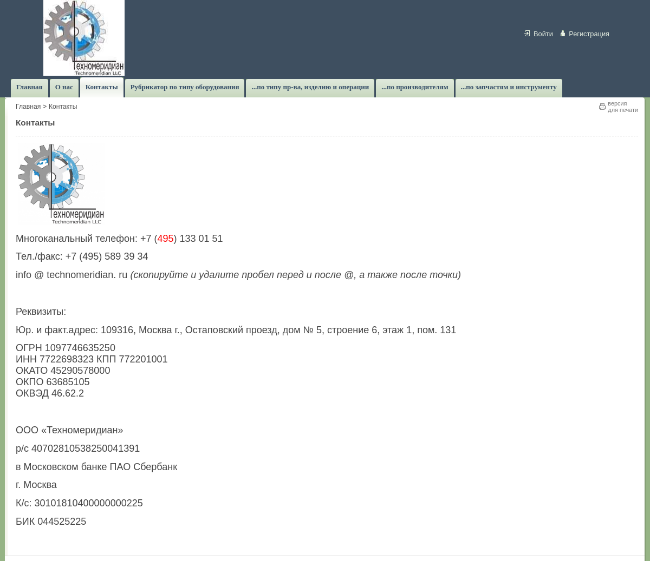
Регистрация (589, 34)
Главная (28, 106)
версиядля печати (623, 106)
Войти (543, 34)
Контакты (63, 106)
